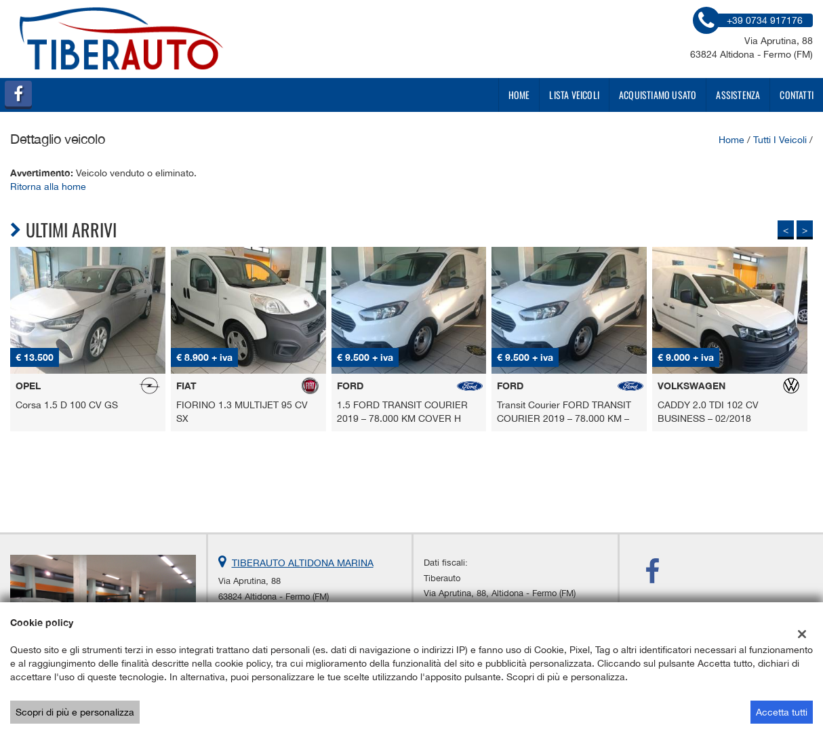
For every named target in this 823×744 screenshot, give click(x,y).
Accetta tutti (781, 712)
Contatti (797, 94)
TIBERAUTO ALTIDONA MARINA (303, 562)
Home (519, 94)
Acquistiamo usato (657, 94)
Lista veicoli (574, 94)
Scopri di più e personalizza (75, 712)
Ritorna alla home (48, 186)
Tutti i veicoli (780, 139)
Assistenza (738, 94)
